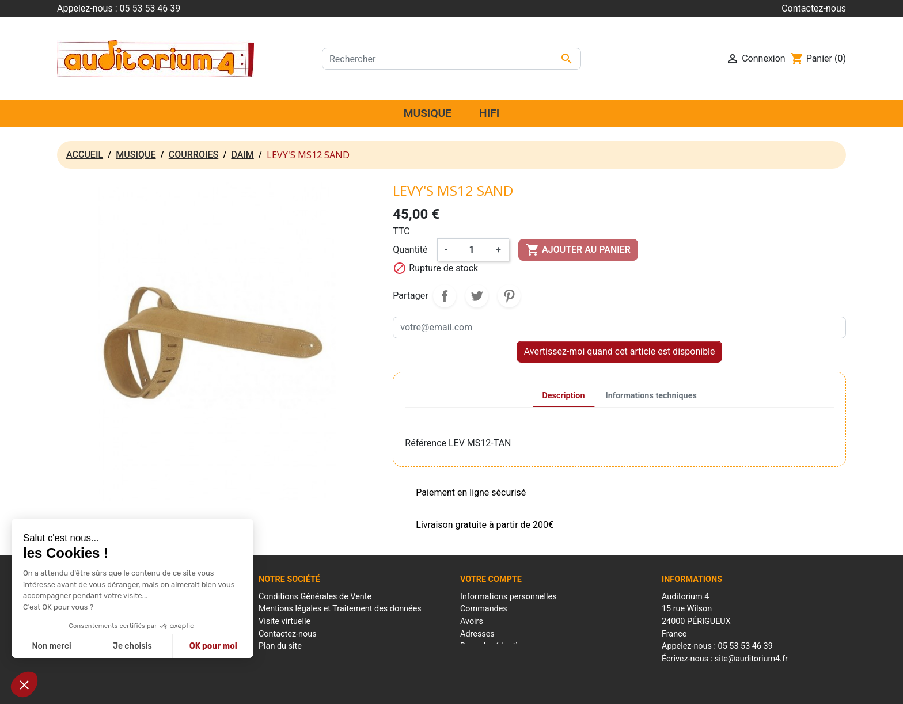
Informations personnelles (508, 597)
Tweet (476, 295)
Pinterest (509, 295)
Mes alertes (481, 659)
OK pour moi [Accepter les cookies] (213, 646)
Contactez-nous (813, 8)
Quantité (410, 249)
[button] (24, 684)
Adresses (477, 634)
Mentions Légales (385, 688)
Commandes (483, 609)
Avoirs (471, 621)
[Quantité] (471, 250)
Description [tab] (563, 396)
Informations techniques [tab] (651, 396)
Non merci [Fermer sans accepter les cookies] (51, 646)
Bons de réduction (493, 646)
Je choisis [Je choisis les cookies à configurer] (132, 646)
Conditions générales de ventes (473, 688)
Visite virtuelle (284, 621)
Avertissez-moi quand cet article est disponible (619, 351)
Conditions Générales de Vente (315, 597)
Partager (444, 295)
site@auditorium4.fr (751, 659)
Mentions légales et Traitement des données (340, 609)
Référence (425, 442)
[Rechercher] (451, 59)
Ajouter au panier (578, 250)
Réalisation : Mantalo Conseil (578, 688)
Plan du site (280, 646)
